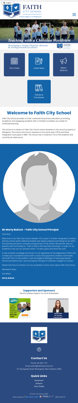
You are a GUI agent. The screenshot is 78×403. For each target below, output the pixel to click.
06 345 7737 (42, 363)
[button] (7, 3)
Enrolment (39, 380)
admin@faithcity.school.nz (42, 366)
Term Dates (39, 386)
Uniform (39, 383)
